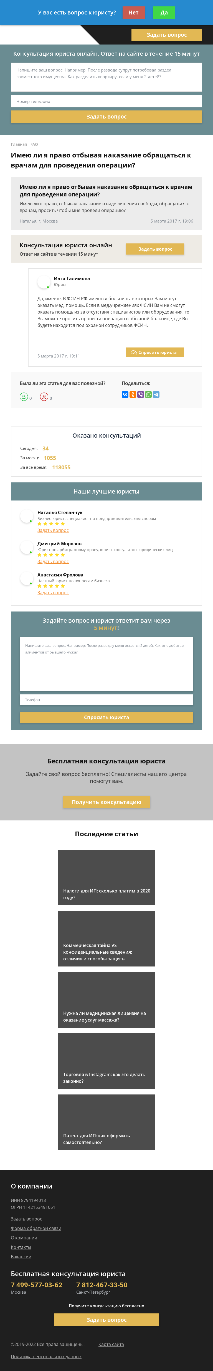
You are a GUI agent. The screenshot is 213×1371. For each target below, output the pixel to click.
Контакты (21, 1247)
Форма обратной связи (36, 1228)
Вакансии (21, 1257)
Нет (133, 12)
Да (164, 12)
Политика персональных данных (46, 1356)
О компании (24, 1238)
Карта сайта (111, 1344)
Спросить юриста (154, 352)
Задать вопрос (167, 34)
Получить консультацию (106, 802)
